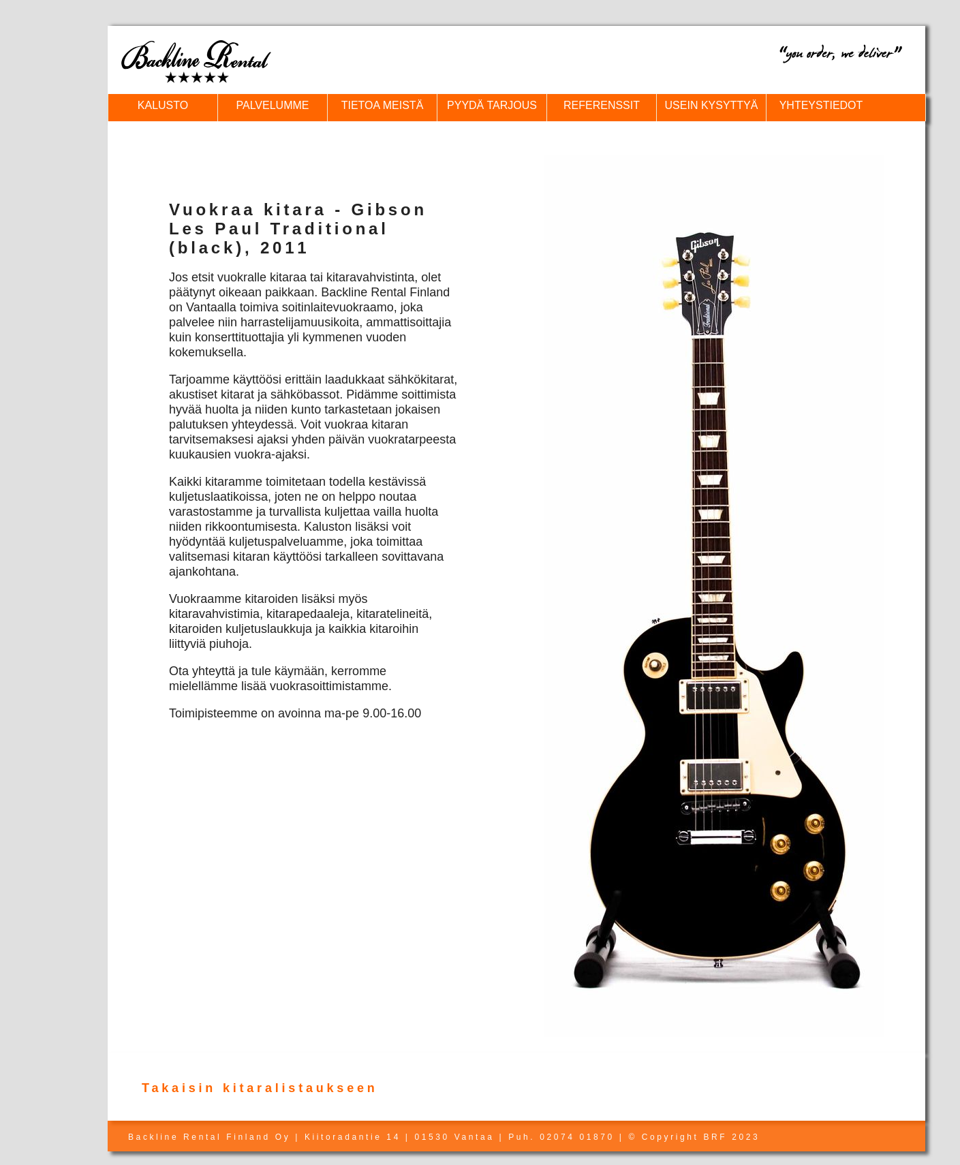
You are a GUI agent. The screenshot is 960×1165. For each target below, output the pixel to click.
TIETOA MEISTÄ (382, 105)
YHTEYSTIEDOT (821, 105)
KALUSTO (163, 105)
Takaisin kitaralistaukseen (260, 1088)
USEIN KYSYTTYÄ (711, 105)
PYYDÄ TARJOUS (492, 105)
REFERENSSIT (601, 105)
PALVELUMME (272, 105)
